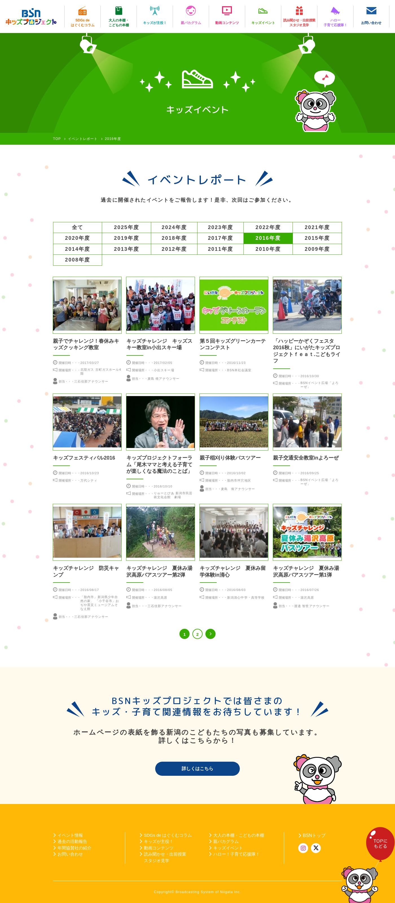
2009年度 (317, 249)
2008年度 (77, 260)
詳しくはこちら (197, 768)
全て (77, 227)
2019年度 (126, 238)
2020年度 (77, 238)
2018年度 (174, 238)
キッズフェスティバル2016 (84, 458)
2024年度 (174, 227)
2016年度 (268, 238)
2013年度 (126, 249)
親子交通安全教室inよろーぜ (306, 458)
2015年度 (317, 238)
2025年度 (126, 227)
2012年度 (174, 249)
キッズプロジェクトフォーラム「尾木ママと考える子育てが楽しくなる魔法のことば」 (159, 464)
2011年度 (220, 249)
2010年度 (268, 249)
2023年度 (220, 227)
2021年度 (317, 227)
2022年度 (268, 227)
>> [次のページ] (210, 634)
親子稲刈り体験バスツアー (230, 458)
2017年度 (220, 238)
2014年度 (77, 249)
